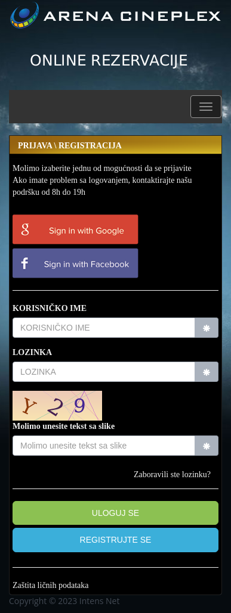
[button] (205, 106)
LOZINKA (32, 352)
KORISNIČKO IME (50, 308)
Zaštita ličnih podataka (51, 585)
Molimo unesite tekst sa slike (64, 426)
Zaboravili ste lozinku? (172, 474)
